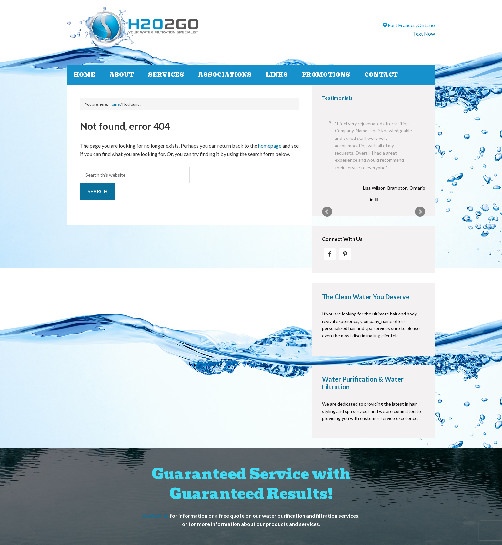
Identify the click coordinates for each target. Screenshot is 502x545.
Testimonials (337, 98)
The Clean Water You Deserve (365, 297)
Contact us (156, 515)
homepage (269, 145)
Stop (376, 199)
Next (420, 212)
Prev (327, 212)
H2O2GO (170, 27)
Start (371, 199)
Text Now (424, 33)
